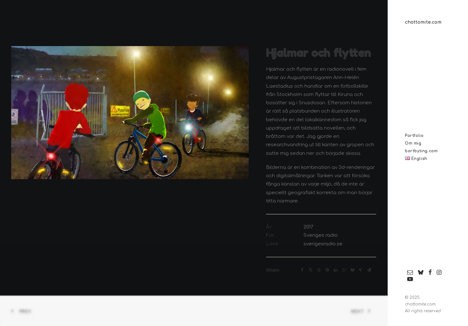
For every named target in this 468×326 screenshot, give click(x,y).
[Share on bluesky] (352, 270)
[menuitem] (410, 272)
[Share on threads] (319, 270)
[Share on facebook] (302, 270)
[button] (410, 272)
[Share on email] (369, 270)
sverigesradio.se (323, 244)
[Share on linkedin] (335, 270)
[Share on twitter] (310, 270)
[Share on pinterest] (327, 270)
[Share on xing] (360, 270)
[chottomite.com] (428, 22)
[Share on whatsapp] (344, 270)
